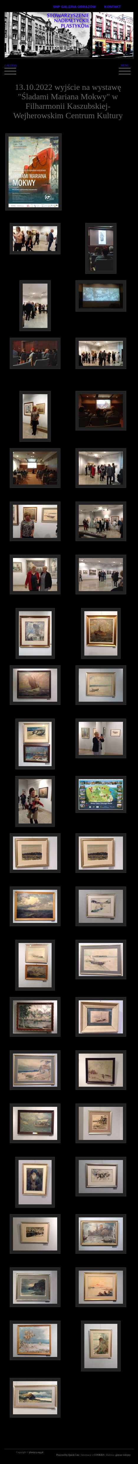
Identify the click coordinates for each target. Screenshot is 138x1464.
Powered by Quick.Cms (68, 1455)
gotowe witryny (123, 1455)
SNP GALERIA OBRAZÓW (74, 7)
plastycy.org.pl (36, 1452)
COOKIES (99, 1455)
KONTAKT (112, 7)
